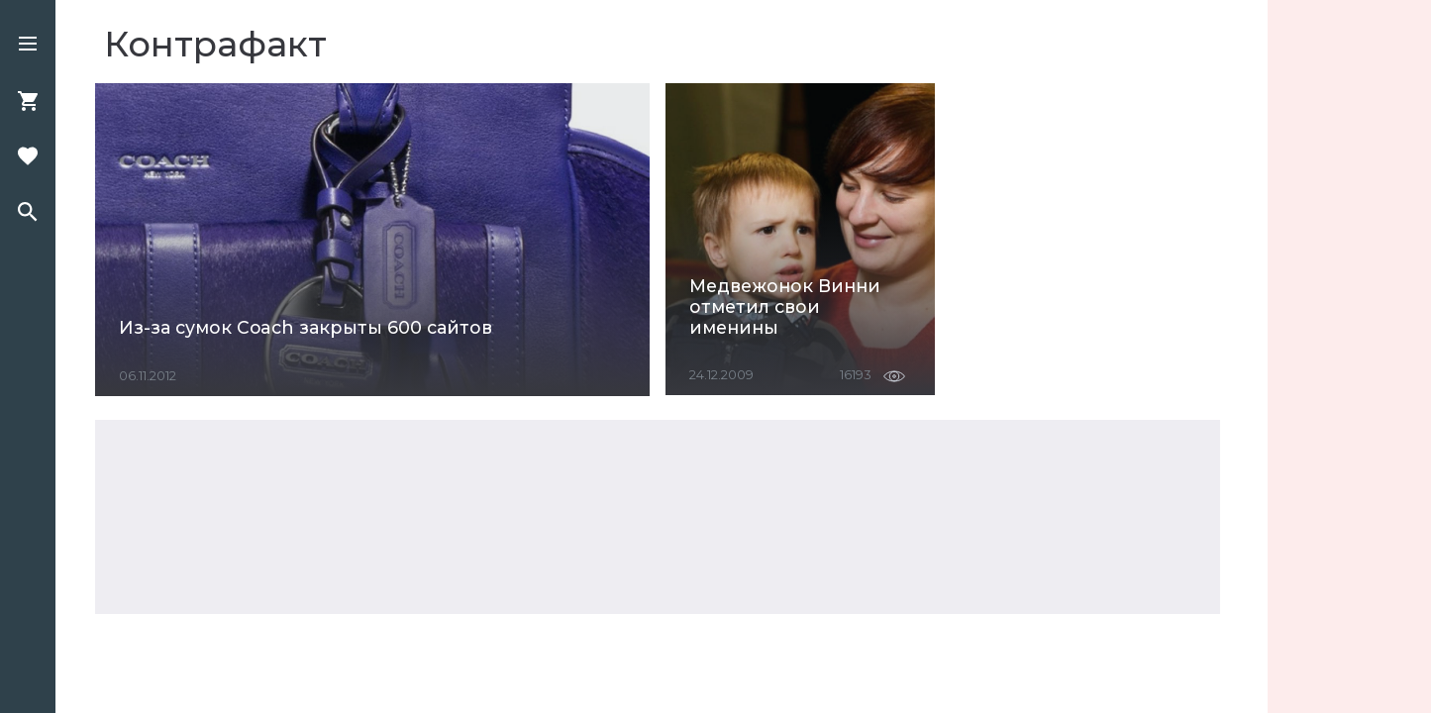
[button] (28, 45)
